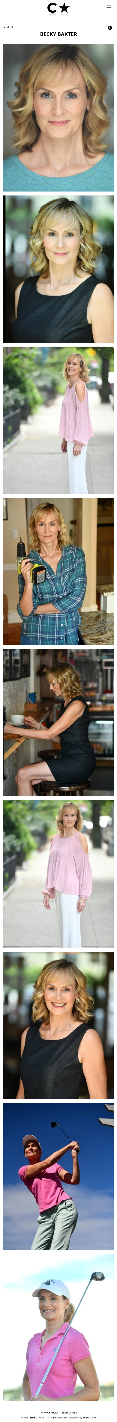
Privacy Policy (49, 1412)
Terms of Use (68, 1412)
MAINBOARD (89, 1417)
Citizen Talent (58, 10)
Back (8, 27)
